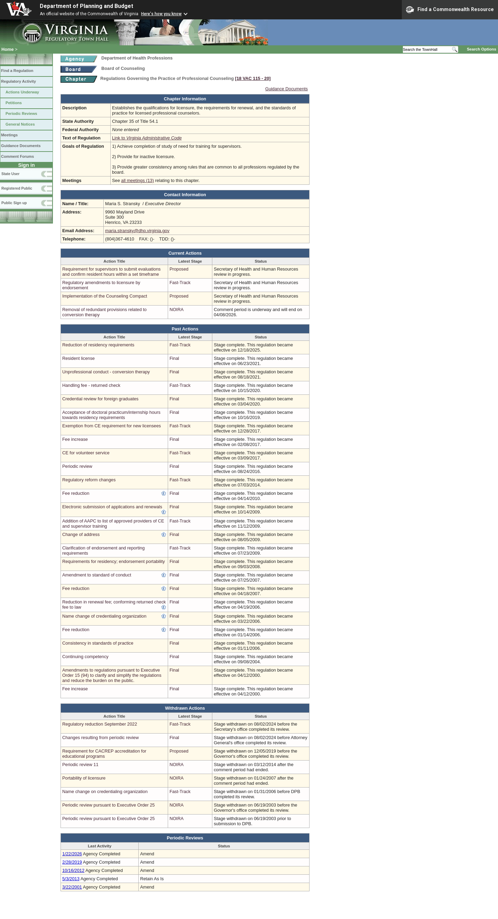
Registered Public (16, 188)
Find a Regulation (17, 71)
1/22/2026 (72, 853)
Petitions (14, 103)
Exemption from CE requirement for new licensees (111, 425)
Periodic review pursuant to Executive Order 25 (108, 805)
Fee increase (75, 439)
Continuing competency (85, 656)
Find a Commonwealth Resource (450, 9)
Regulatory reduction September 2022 (99, 724)
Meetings (9, 135)
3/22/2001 (72, 887)
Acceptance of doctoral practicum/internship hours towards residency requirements (111, 415)
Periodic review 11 (80, 764)
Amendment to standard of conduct (96, 574)
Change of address (81, 534)
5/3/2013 (71, 878)
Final (174, 358)
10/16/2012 (73, 870)
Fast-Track (180, 282)
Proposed (178, 269)
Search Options (481, 49)
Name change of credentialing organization (104, 616)
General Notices (20, 124)
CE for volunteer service (86, 452)
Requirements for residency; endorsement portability (113, 561)
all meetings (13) (137, 180)
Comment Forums (17, 156)
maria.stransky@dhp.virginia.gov (137, 230)
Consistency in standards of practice (97, 643)
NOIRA (176, 309)
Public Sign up (14, 203)
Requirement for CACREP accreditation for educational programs (104, 753)
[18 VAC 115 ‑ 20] (253, 78)
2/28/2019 (72, 862)
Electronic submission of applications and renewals (112, 506)
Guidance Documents (20, 146)
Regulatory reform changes (89, 479)
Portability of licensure (83, 778)
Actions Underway (22, 92)
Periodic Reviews (21, 113)
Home (7, 49)
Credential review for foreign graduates (100, 398)
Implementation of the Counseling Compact (104, 296)
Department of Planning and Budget (86, 6)
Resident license (78, 358)
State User (10, 174)
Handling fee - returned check (91, 385)
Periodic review (77, 466)
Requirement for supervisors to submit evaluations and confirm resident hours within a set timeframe (111, 271)
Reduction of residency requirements (98, 344)
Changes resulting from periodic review (100, 737)
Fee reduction (75, 493)
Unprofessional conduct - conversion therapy (106, 371)
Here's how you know (161, 13)
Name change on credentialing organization (105, 791)
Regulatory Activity (18, 81)
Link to (147, 137)
